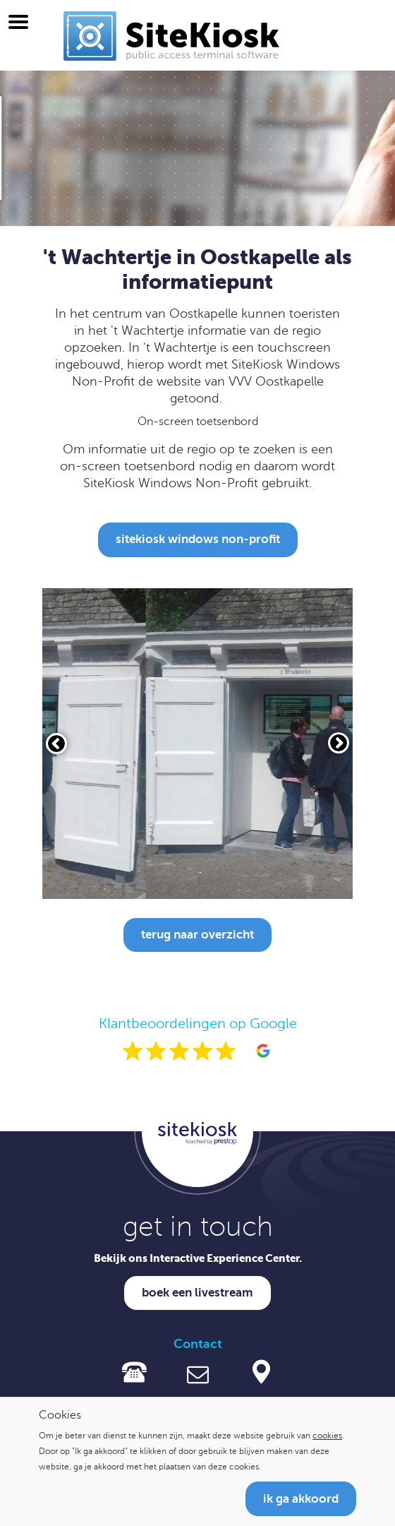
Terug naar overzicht (197, 934)
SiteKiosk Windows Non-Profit (198, 539)
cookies (327, 1436)
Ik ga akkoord (301, 1499)
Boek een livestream (197, 1292)
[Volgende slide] (338, 742)
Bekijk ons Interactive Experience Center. (198, 1258)
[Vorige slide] (56, 743)
